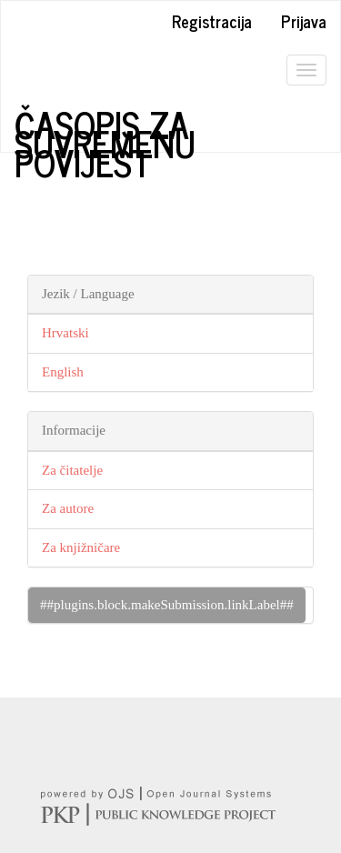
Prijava (303, 21)
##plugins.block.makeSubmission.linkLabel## (167, 604)
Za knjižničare (81, 547)
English (63, 372)
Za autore (68, 508)
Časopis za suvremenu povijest (105, 124)
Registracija (212, 21)
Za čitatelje (72, 470)
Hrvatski (65, 333)
